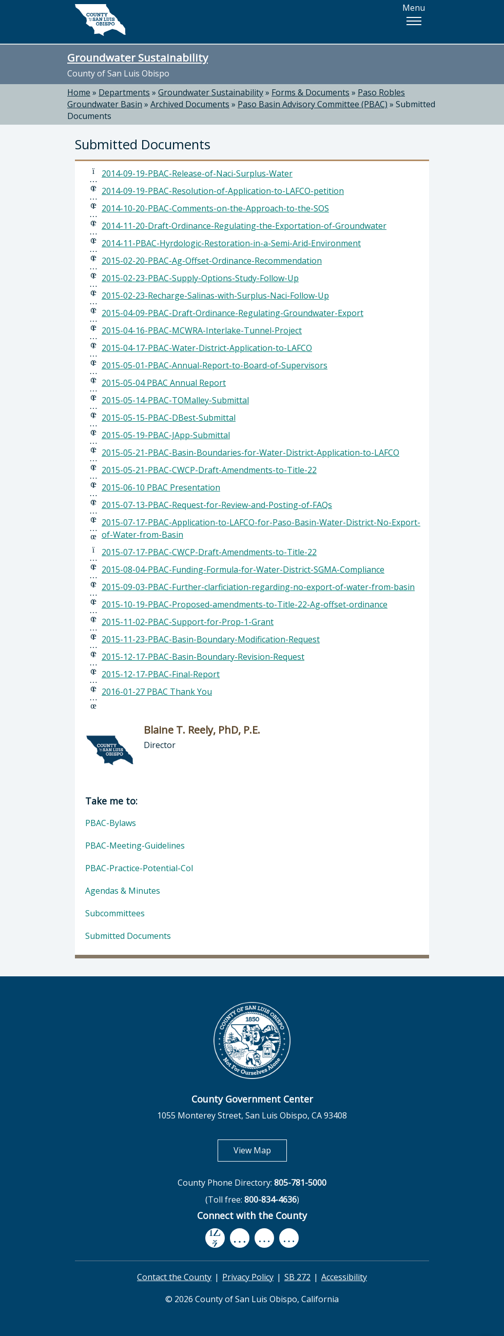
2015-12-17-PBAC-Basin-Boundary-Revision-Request (203, 656)
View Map (260, 1150)
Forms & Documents (311, 92)
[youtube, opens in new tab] (240, 1238)
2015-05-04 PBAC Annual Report (164, 382)
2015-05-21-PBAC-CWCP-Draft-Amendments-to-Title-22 (209, 470)
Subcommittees (115, 913)
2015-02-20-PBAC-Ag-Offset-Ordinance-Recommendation (212, 260)
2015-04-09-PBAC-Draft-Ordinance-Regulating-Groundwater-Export (232, 313)
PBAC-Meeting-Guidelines (135, 845)
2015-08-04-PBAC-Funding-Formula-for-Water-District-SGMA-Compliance (243, 569)
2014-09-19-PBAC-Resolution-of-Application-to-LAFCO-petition (223, 191)
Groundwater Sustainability (137, 57)
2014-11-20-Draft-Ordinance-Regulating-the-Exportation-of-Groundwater (244, 225)
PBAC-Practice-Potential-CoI (139, 868)
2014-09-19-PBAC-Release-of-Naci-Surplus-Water (197, 173)
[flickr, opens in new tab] (264, 1238)
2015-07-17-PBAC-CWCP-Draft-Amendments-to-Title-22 (209, 552)
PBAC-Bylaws (110, 823)
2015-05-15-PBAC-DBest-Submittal (169, 417)
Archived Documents (189, 104)
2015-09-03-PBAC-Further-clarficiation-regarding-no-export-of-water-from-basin (258, 587)
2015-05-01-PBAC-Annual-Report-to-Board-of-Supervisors (214, 365)
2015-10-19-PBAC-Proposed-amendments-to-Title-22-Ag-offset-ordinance (244, 604)
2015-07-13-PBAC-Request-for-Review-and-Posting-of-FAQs (217, 504)
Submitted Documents (128, 935)
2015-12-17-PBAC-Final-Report (161, 674)
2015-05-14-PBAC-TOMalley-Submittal (175, 400)
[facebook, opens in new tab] (215, 1238)
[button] (414, 21)
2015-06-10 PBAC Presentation (161, 487)
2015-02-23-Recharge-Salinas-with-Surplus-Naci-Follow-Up (215, 295)
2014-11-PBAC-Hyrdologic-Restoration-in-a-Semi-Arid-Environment (231, 243)
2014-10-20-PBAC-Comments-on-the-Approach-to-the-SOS (215, 208)
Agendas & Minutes (122, 890)
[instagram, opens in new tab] (289, 1238)
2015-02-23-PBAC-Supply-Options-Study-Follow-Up (200, 278)
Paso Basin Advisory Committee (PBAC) (312, 104)
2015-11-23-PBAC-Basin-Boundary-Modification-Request (211, 639)
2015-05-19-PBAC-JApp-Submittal (166, 435)
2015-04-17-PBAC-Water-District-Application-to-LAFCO (207, 347)
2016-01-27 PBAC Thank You (157, 691)
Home (78, 92)
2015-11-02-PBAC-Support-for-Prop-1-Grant (188, 621)
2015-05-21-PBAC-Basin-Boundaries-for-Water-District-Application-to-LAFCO (250, 452)
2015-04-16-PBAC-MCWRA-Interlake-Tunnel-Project (202, 330)
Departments (124, 92)
